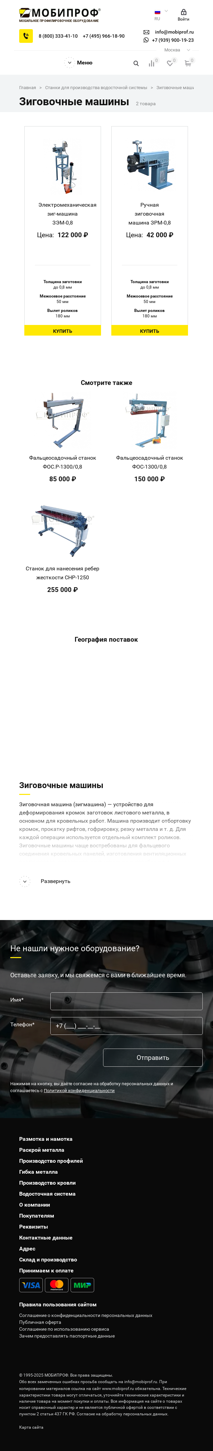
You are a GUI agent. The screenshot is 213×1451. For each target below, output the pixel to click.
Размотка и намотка (46, 1139)
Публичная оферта (40, 1322)
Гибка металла (38, 1172)
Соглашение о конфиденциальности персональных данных (85, 1315)
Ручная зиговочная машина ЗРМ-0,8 (149, 214)
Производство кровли (47, 1183)
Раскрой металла (41, 1150)
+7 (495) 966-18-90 (104, 36)
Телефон (22, 1024)
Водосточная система (47, 1193)
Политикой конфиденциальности (79, 1090)
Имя (17, 1000)
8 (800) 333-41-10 (58, 36)
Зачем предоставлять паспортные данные (67, 1336)
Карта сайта (31, 1427)
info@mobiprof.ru (140, 1381)
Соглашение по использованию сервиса (64, 1329)
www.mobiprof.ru (118, 1388)
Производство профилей (51, 1161)
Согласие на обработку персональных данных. (122, 1414)
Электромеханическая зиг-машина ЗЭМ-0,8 (67, 214)
